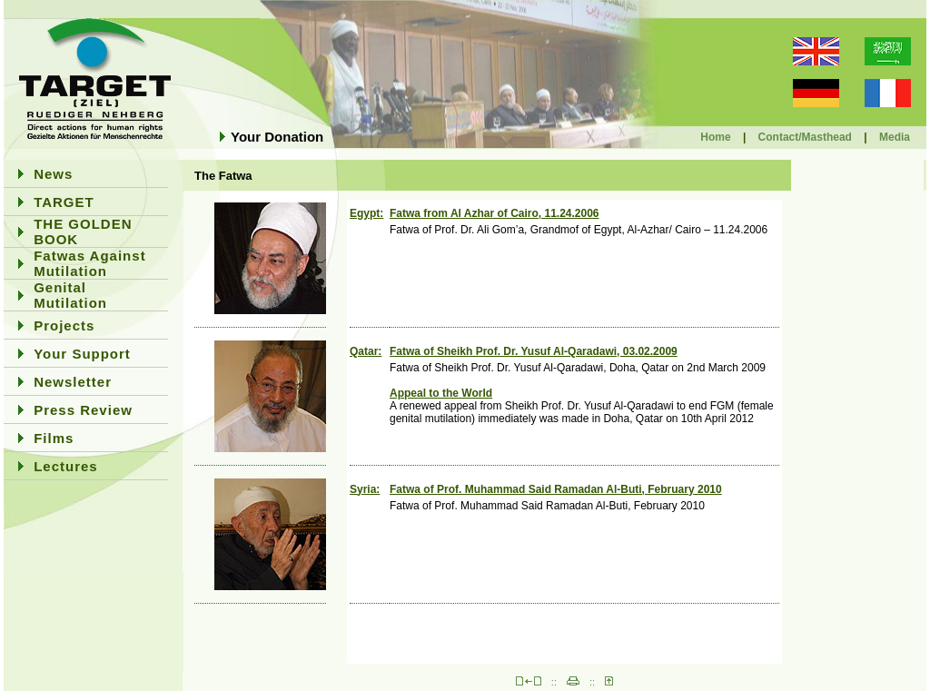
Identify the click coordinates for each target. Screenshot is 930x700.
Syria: (365, 489)
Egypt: (366, 213)
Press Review (83, 410)
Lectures (66, 466)
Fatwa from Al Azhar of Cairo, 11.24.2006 (494, 213)
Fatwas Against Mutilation (89, 263)
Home (715, 137)
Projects (64, 325)
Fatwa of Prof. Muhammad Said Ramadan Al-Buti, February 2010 (556, 489)
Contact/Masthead (805, 137)
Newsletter (73, 381)
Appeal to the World (441, 393)
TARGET (64, 202)
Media (894, 137)
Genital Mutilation (70, 295)
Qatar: (365, 351)
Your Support (82, 353)
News (53, 174)
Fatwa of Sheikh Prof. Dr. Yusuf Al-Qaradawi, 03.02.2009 (534, 351)
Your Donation (277, 136)
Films (54, 438)
